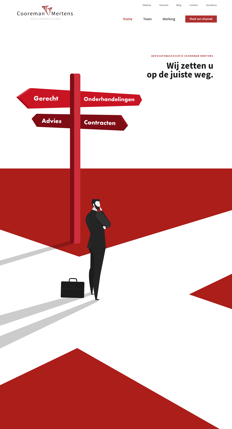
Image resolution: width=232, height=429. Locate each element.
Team (147, 19)
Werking (169, 19)
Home (127, 19)
